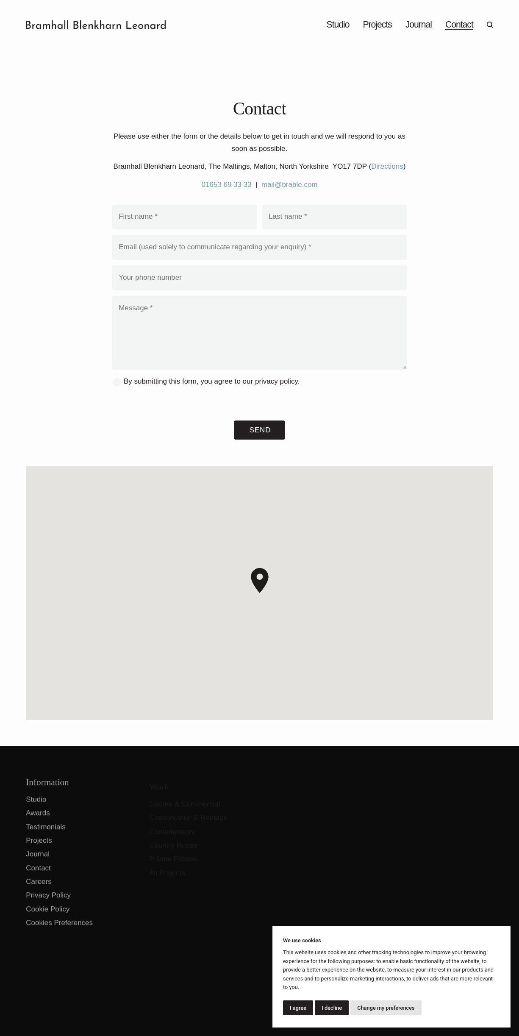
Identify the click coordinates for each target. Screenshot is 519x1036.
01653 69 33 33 (226, 185)
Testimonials (46, 831)
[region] (259, 593)
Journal (418, 24)
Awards (38, 817)
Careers (38, 886)
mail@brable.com (289, 185)
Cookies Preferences (59, 927)
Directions (387, 166)
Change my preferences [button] (386, 1008)
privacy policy (276, 381)
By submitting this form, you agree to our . (212, 381)
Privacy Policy (48, 900)
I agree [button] (298, 1008)
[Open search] (490, 24)
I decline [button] (332, 1008)
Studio (338, 24)
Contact (459, 24)
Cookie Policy (47, 913)
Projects (377, 24)
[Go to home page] (96, 24)
